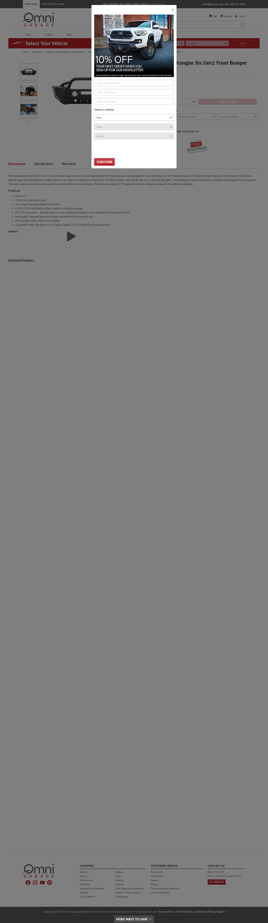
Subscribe (104, 162)
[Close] (134, 8)
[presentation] (120, 148)
